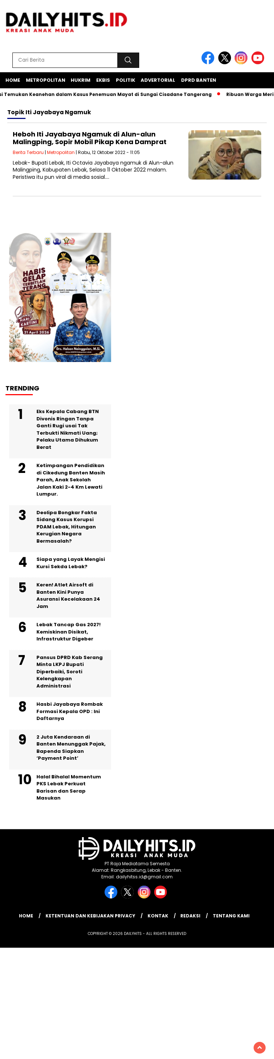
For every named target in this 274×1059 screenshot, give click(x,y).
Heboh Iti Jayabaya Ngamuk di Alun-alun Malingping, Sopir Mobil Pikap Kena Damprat (90, 138)
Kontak (158, 916)
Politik (125, 80)
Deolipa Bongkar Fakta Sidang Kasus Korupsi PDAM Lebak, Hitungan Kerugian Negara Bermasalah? (66, 526)
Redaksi (190, 916)
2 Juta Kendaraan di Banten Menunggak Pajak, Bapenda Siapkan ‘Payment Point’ (71, 747)
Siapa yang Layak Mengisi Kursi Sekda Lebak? (70, 563)
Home (12, 80)
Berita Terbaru (28, 152)
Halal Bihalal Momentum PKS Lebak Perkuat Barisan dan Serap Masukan (68, 787)
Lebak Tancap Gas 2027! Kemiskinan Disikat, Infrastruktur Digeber (68, 631)
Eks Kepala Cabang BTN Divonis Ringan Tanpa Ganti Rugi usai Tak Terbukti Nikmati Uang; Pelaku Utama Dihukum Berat (67, 429)
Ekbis (103, 80)
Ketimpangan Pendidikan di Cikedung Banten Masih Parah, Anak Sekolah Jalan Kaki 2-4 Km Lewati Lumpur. (70, 479)
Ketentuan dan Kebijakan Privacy (90, 916)
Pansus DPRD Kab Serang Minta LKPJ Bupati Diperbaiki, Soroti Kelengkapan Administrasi (69, 671)
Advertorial (158, 80)
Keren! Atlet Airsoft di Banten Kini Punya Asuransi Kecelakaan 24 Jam (68, 595)
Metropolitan (45, 80)
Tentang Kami (231, 916)
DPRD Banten (198, 80)
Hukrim (80, 80)
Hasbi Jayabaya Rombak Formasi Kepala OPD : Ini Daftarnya (69, 711)
